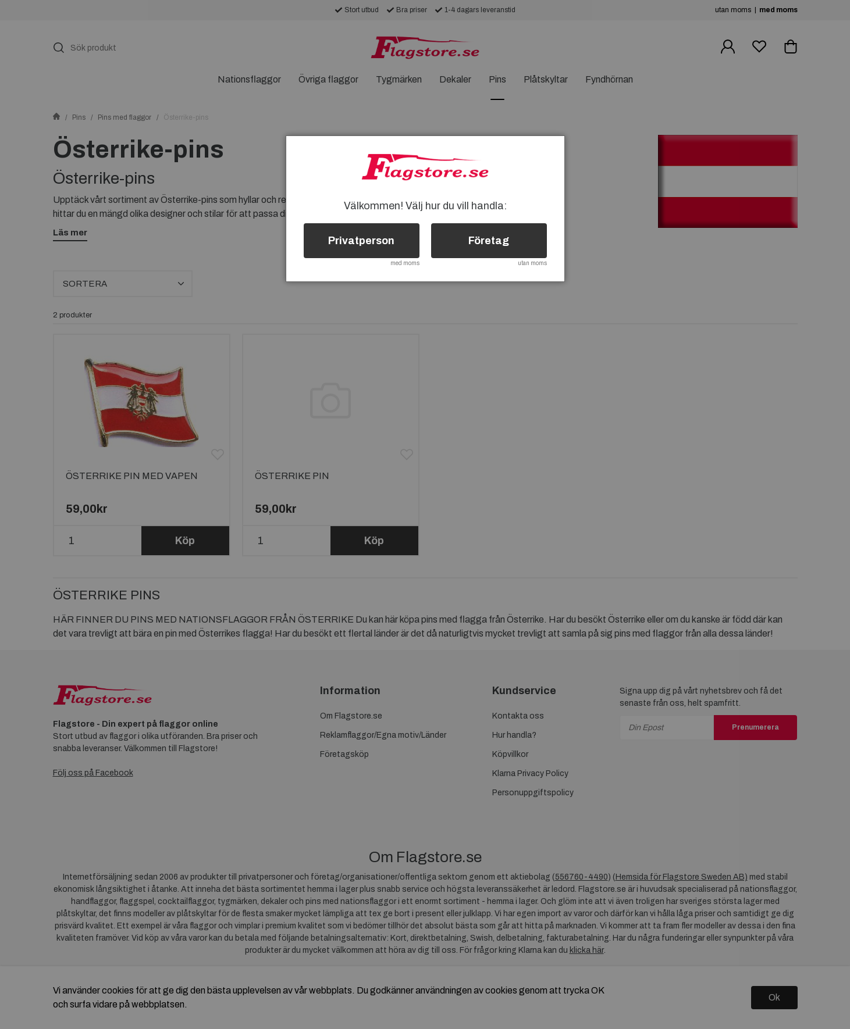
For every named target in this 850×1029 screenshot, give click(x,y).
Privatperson (361, 240)
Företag (488, 240)
